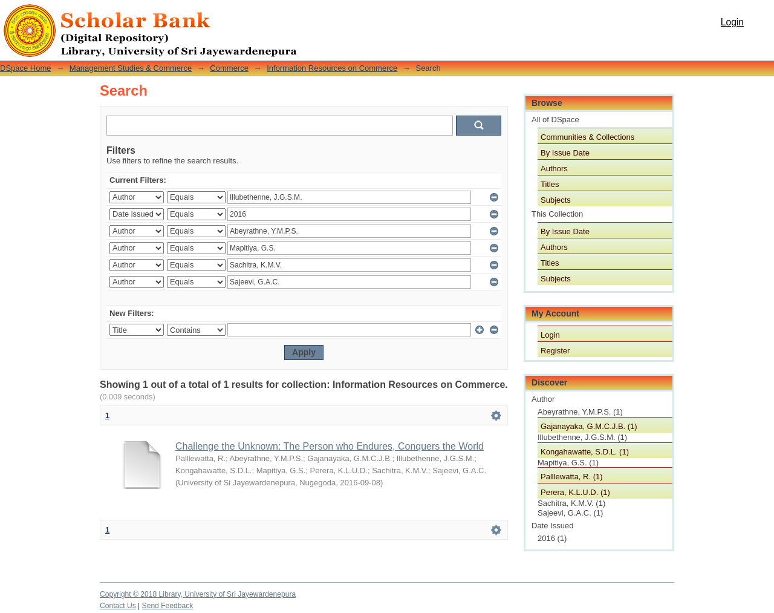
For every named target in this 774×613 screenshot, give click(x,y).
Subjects (556, 200)
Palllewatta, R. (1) (572, 476)
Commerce (229, 68)
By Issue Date (565, 152)
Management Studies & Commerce (131, 68)
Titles (550, 184)
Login (732, 22)
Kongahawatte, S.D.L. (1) (585, 451)
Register (555, 350)
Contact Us (118, 606)
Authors (554, 168)
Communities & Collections (587, 137)
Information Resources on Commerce (332, 68)
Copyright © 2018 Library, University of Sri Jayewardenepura (198, 594)
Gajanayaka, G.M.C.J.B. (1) (589, 426)
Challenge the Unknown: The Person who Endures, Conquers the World (329, 446)
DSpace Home (25, 68)
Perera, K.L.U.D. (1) (575, 492)
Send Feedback (168, 606)
